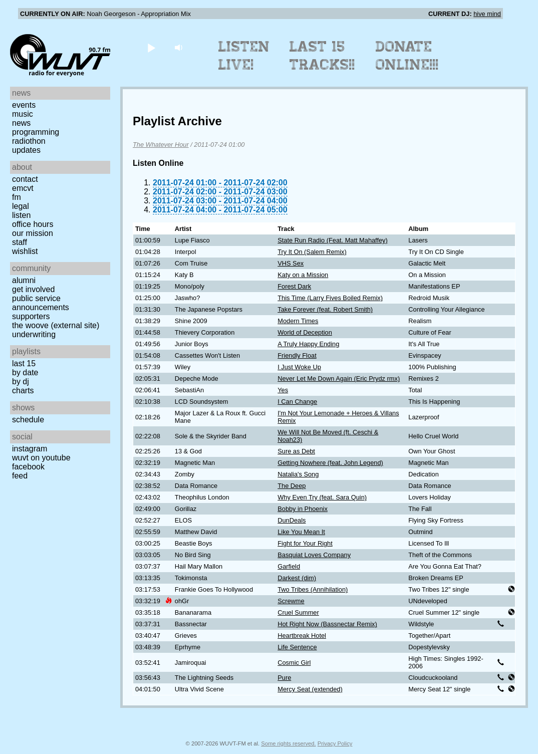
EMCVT (23, 188)
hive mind (487, 14)
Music (22, 114)
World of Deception (305, 332)
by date (25, 372)
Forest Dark (294, 286)
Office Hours (32, 224)
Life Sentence (297, 647)
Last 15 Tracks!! (322, 56)
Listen (21, 215)
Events (24, 105)
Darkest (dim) (297, 578)
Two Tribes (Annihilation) (313, 589)
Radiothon (29, 141)
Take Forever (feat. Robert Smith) (325, 309)
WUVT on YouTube (41, 457)
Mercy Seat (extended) (310, 689)
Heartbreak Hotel (302, 635)
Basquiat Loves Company (314, 555)
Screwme (291, 601)
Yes (283, 390)
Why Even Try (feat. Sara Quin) (322, 497)
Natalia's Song (298, 474)
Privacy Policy (335, 743)
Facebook (28, 466)
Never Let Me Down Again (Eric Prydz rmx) (339, 378)
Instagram (29, 448)
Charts (23, 390)
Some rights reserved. (288, 743)
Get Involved (33, 289)
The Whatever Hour (161, 144)
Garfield (289, 566)
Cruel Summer (298, 612)
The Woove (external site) (55, 325)
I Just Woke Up (299, 367)
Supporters (31, 316)
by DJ (20, 381)
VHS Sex (291, 263)
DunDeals (292, 520)
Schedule (28, 419)
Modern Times (298, 321)
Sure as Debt (296, 451)
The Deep (292, 485)
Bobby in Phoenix (303, 509)
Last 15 (24, 363)
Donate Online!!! (407, 56)
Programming (35, 132)
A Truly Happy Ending (308, 344)
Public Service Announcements (40, 303)
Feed (20, 475)
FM (16, 197)
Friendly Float (297, 355)
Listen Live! (244, 56)
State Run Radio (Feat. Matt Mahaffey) (333, 240)
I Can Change (297, 401)
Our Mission (32, 233)
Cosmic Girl (294, 662)
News (21, 123)
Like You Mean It (301, 532)
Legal (20, 206)
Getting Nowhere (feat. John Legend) (330, 462)
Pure (284, 677)
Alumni (24, 280)
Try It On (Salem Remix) (312, 252)
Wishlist (25, 251)
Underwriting (34, 334)
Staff (19, 242)
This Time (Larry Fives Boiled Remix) (330, 298)
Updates (26, 150)
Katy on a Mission (303, 275)
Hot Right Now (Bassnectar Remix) (327, 624)
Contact (25, 179)
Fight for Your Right (305, 543)
